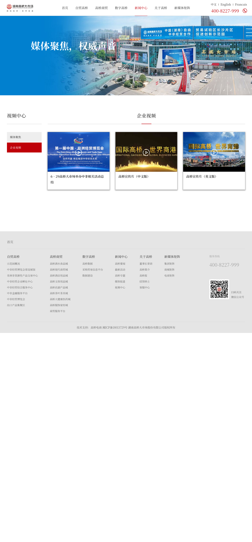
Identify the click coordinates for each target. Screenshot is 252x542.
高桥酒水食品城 (59, 263)
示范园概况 (13, 263)
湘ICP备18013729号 (114, 327)
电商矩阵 (169, 275)
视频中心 (120, 287)
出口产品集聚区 (16, 305)
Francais (241, 4)
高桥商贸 (101, 8)
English (226, 4)
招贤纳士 (144, 281)
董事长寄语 (145, 263)
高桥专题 (120, 275)
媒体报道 (120, 281)
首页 (65, 8)
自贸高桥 (81, 8)
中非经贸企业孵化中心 (20, 281)
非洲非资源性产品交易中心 (22, 275)
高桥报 (143, 275)
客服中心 (144, 287)
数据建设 (87, 275)
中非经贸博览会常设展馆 (21, 269)
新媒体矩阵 (182, 8)
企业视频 (15, 147)
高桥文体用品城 (59, 281)
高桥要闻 (120, 263)
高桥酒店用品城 (59, 275)
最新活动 (120, 269)
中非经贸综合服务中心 (20, 287)
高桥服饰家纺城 (59, 305)
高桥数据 (87, 263)
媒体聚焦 (15, 137)
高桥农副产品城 (59, 287)
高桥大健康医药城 (60, 299)
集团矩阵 (169, 263)
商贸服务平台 (57, 311)
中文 (213, 4)
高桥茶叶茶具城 (59, 293)
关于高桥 (161, 8)
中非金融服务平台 (17, 293)
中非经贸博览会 (16, 299)
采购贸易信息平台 (92, 269)
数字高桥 (121, 8)
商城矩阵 (169, 269)
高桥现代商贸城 (59, 269)
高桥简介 (144, 269)
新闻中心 (141, 8)
